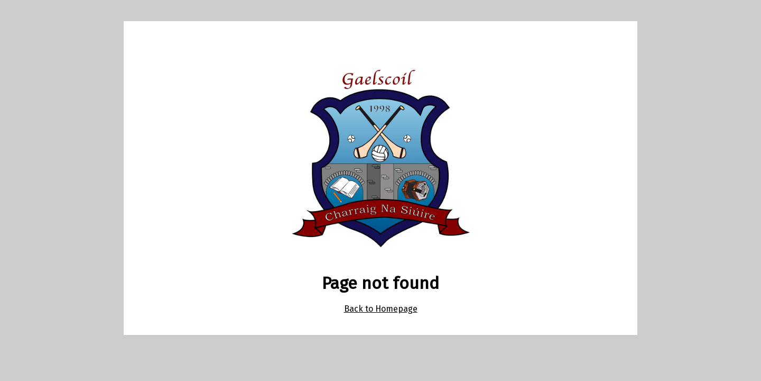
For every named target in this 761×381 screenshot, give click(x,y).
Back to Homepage (380, 309)
